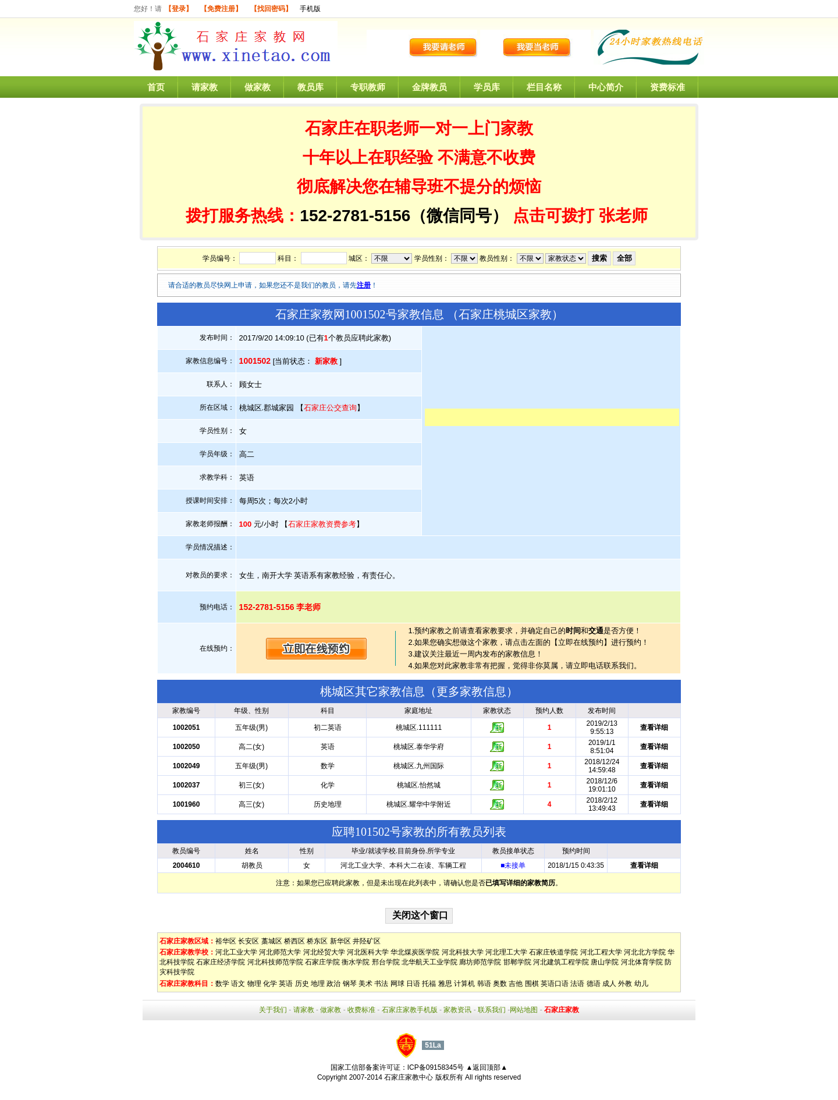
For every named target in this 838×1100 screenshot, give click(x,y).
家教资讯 (457, 1010)
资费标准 (667, 87)
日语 (413, 984)
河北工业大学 (236, 952)
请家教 (204, 87)
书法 (381, 984)
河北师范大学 (280, 952)
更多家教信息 (471, 691)
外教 (625, 984)
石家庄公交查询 (330, 407)
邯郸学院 (517, 962)
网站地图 (524, 1010)
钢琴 (350, 984)
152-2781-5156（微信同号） (406, 216)
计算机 (464, 984)
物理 (254, 984)
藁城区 (271, 941)
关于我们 (273, 1010)
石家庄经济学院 (220, 962)
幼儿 (641, 984)
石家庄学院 (322, 962)
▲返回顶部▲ (486, 1067)
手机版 (310, 9)
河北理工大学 (506, 952)
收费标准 (361, 1010)
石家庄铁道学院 (553, 952)
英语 (286, 984)
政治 (333, 984)
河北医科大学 (368, 952)
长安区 (248, 941)
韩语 (484, 984)
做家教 (257, 87)
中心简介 (605, 87)
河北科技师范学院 (275, 962)
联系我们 (492, 1010)
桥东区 (317, 941)
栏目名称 (544, 87)
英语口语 (555, 984)
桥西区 (294, 941)
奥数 (500, 984)
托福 (429, 984)
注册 (364, 285)
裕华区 (225, 941)
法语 (577, 984)
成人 (609, 984)
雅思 (445, 984)
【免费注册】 (221, 9)
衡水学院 (356, 962)
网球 (397, 984)
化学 (270, 984)
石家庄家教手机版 (410, 1010)
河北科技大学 (463, 952)
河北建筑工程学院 (561, 962)
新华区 (340, 941)
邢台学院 (386, 962)
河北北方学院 (645, 952)
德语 (594, 984)
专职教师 (367, 87)
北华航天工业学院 (429, 962)
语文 (238, 984)
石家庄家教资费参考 (322, 524)
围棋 (532, 984)
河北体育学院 (642, 962)
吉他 (516, 984)
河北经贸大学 (324, 952)
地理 (318, 984)
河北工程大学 (601, 952)
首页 (156, 87)
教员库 (310, 87)
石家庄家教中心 (408, 1077)
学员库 (487, 87)
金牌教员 (429, 87)
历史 (302, 984)
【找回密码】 (271, 9)
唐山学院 (605, 962)
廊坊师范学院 (480, 962)
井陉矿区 (367, 941)
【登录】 (179, 9)
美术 (365, 984)
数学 (222, 984)
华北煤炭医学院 (414, 952)
